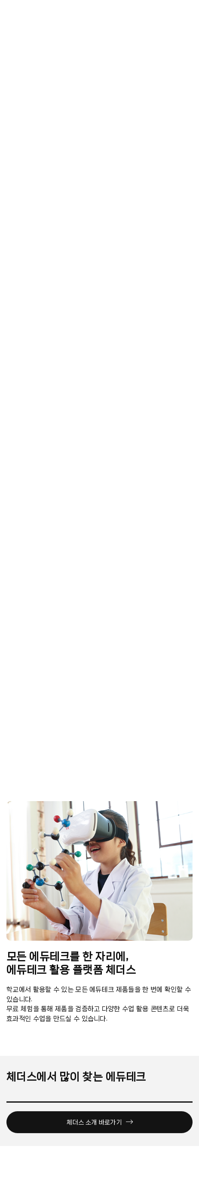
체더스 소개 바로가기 (99, 1124)
